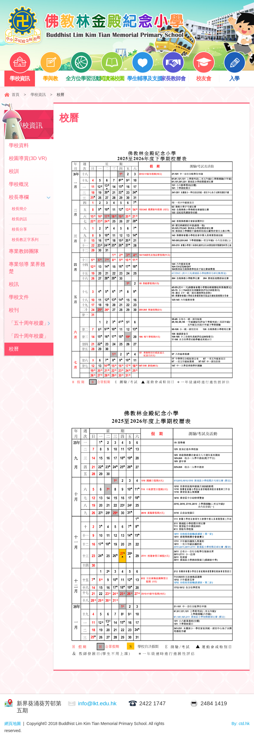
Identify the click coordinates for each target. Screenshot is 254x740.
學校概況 (19, 184)
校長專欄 (19, 197)
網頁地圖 (12, 723)
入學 (236, 76)
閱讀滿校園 (113, 76)
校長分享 (19, 229)
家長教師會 (175, 76)
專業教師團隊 (24, 251)
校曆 (14, 349)
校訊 (14, 284)
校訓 (14, 171)
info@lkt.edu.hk (97, 703)
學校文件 (19, 297)
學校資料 (19, 145)
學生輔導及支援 (142, 76)
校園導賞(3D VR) (28, 158)
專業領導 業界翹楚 (27, 267)
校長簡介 (19, 208)
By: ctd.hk (241, 723)
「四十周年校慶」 (29, 336)
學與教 (52, 76)
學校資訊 (22, 76)
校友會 (205, 76)
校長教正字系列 (25, 239)
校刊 (14, 310)
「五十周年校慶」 (29, 323)
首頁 (15, 94)
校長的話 (19, 219)
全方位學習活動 (81, 76)
